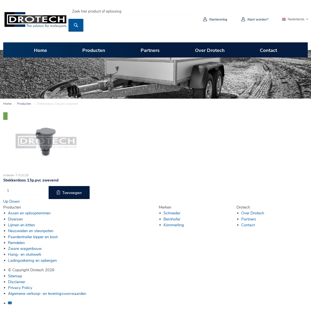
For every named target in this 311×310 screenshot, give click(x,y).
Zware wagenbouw (25, 248)
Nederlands (293, 19)
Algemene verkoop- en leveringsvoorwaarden (47, 293)
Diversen (15, 219)
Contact (268, 50)
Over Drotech (210, 50)
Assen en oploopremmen (29, 212)
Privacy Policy (20, 287)
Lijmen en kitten (21, 224)
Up (5, 201)
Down (14, 201)
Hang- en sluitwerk (24, 254)
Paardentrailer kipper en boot (33, 236)
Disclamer (16, 281)
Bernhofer (171, 219)
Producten (93, 50)
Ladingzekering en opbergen (32, 260)
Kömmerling (173, 224)
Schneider (171, 212)
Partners (150, 50)
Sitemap (15, 275)
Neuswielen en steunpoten (30, 230)
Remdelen (16, 242)
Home (40, 50)
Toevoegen (72, 192)
